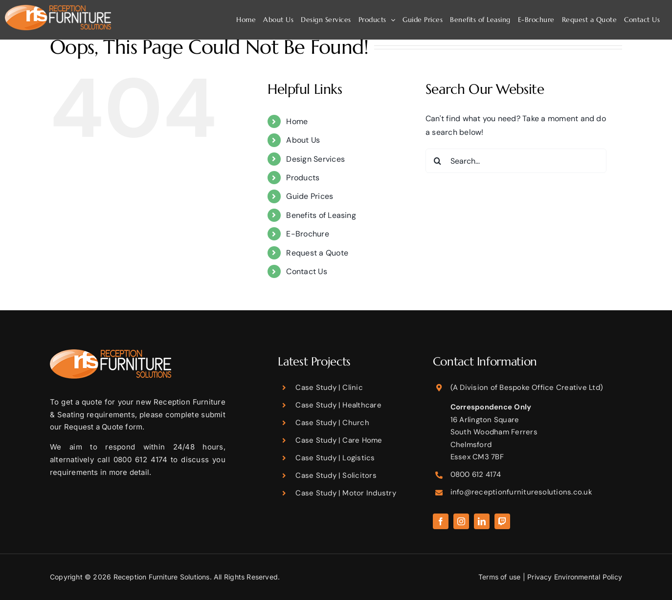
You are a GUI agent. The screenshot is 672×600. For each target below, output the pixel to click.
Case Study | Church (332, 423)
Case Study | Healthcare (338, 405)
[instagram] (461, 521)
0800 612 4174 (475, 474)
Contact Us (306, 271)
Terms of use (499, 577)
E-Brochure (307, 234)
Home (297, 121)
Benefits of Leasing (321, 215)
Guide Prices (309, 196)
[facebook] (440, 521)
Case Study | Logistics (335, 458)
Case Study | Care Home (338, 440)
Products (302, 177)
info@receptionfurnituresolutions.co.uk (521, 492)
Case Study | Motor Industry (345, 493)
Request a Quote (317, 253)
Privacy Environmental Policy (574, 577)
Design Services (315, 159)
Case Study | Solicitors (336, 475)
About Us (303, 140)
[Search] (438, 161)
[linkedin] (482, 521)
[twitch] (502, 521)
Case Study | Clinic (329, 387)
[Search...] (516, 161)
